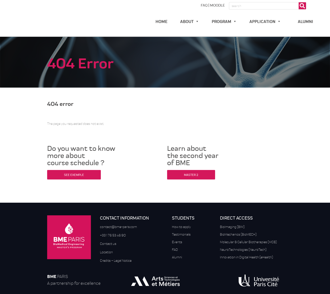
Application (265, 21)
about (189, 21)
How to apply (181, 227)
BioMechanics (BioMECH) (238, 234)
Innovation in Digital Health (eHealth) (246, 257)
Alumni (177, 257)
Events (177, 242)
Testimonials (181, 234)
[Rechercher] (302, 5)
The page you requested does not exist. (75, 123)
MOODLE (217, 5)
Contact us (108, 243)
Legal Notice (123, 260)
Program (224, 21)
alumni (305, 21)
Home (162, 21)
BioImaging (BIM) (232, 227)
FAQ (204, 5)
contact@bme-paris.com (118, 227)
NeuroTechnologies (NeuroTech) (243, 249)
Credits (105, 260)
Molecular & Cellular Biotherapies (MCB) (248, 242)
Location (106, 252)
